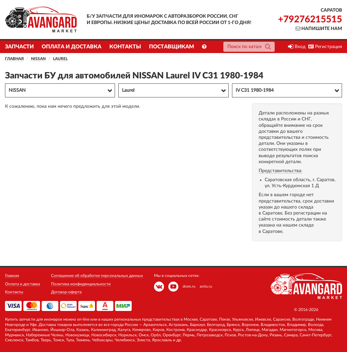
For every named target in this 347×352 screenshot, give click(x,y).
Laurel (60, 59)
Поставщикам (171, 46)
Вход (297, 46)
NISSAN (38, 59)
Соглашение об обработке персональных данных (97, 276)
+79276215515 (310, 19)
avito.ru (206, 286)
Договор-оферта (66, 292)
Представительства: (280, 170)
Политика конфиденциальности (81, 284)
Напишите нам (319, 28)
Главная (14, 59)
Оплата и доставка (71, 46)
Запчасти (19, 46)
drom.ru (189, 286)
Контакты (125, 46)
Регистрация (325, 46)
